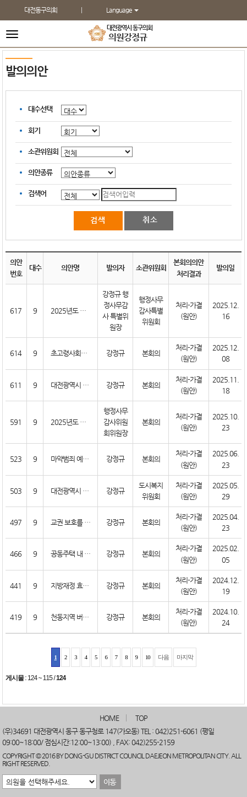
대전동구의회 (40, 10)
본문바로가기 (0, 0)
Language (122, 10)
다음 (163, 657)
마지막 (185, 657)
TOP (141, 718)
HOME (109, 718)
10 (147, 657)
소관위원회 (43, 151)
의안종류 (40, 172)
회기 (34, 130)
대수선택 (40, 109)
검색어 (37, 193)
